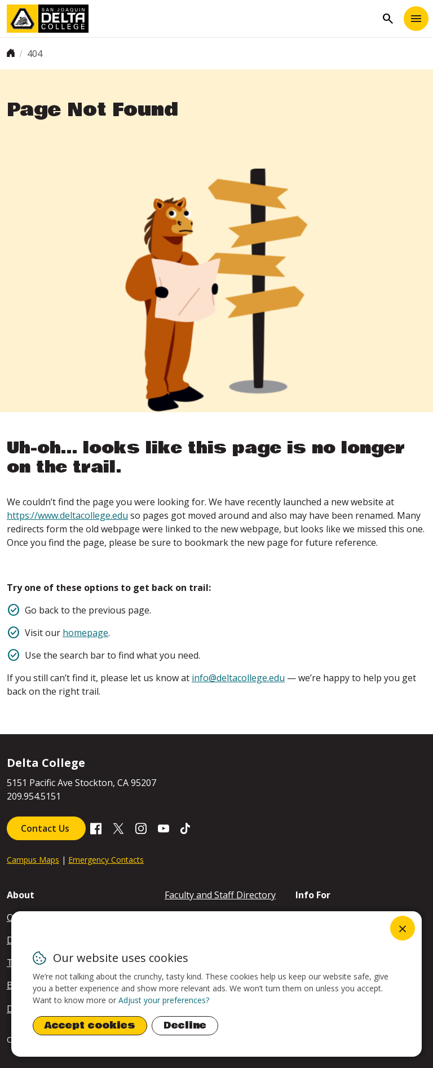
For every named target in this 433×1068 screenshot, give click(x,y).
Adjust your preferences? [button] (163, 1000)
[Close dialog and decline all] (402, 928)
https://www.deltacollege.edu (67, 515)
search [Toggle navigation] (388, 18)
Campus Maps (33, 859)
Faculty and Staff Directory (220, 895)
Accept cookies (90, 1025)
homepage (85, 632)
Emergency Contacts (106, 859)
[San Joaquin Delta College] (191, 19)
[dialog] (216, 984)
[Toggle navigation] (416, 18)
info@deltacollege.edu (238, 678)
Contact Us (46, 828)
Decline (185, 1025)
